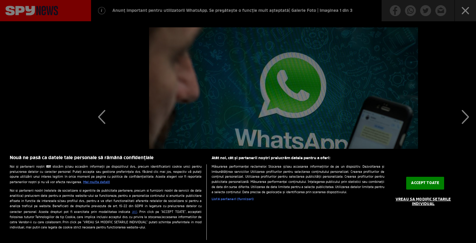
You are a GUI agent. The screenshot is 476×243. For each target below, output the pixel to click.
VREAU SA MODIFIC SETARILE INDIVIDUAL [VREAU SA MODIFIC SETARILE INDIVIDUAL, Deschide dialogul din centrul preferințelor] (423, 201)
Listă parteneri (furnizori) (233, 199)
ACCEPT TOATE (425, 183)
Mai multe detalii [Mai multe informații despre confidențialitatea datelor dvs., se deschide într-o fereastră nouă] (96, 182)
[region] (238, 196)
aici (134, 212)
